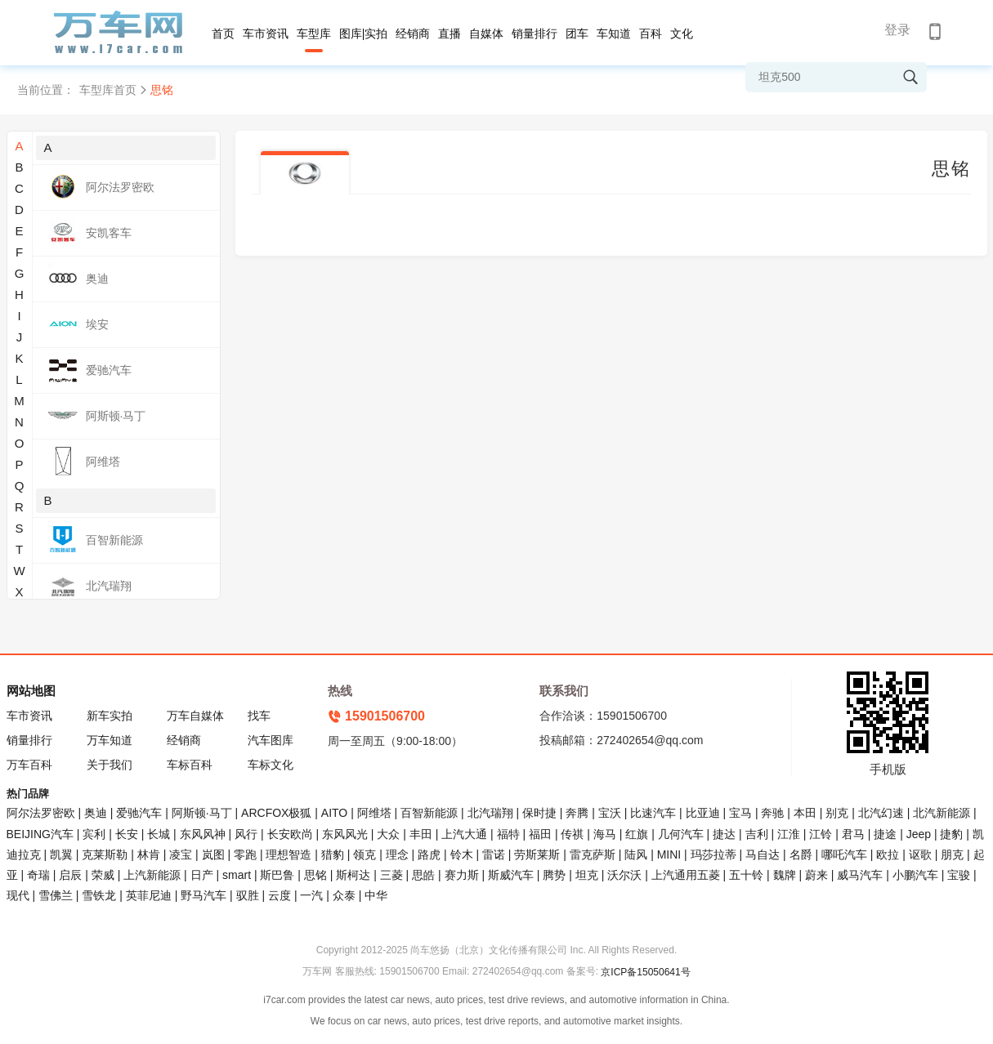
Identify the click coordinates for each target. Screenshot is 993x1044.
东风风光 (345, 834)
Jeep (918, 834)
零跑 (245, 854)
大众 (388, 834)
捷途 (885, 834)
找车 (259, 715)
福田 (540, 834)
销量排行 (534, 33)
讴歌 (920, 854)
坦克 (586, 874)
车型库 (314, 33)
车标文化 (270, 764)
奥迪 (95, 812)
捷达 (724, 834)
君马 (853, 834)
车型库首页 (107, 89)
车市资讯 (266, 33)
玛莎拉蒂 (713, 854)
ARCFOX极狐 (276, 812)
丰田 (420, 834)
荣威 (103, 874)
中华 (376, 895)
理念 (397, 854)
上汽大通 (464, 834)
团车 (577, 33)
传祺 (572, 834)
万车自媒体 (195, 715)
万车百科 (29, 764)
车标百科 (189, 764)
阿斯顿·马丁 (202, 812)
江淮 (788, 834)
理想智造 (288, 854)
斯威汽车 (511, 874)
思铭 (315, 874)
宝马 (740, 812)
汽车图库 (270, 740)
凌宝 (180, 854)
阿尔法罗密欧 (42, 812)
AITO (334, 812)
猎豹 (332, 854)
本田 (805, 812)
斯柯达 (353, 874)
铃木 (461, 854)
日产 (201, 874)
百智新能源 (429, 812)
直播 (449, 33)
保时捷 (539, 812)
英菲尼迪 (149, 895)
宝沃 (609, 812)
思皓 (423, 874)
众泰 (344, 895)
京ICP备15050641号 (645, 972)
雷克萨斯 (592, 854)
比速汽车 (653, 812)
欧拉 (887, 854)
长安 (126, 834)
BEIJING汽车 (40, 834)
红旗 (636, 834)
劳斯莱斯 (537, 854)
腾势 (554, 874)
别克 (836, 812)
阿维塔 (374, 812)
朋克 (952, 854)
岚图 (213, 854)
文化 (681, 33)
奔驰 (772, 812)
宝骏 (958, 874)
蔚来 (816, 874)
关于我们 (109, 764)
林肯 (148, 854)
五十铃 (746, 874)
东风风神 (203, 834)
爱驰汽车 (139, 812)
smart (236, 874)
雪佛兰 (55, 895)
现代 (18, 895)
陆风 (635, 854)
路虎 (429, 854)
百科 (650, 33)
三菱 (391, 874)
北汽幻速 (881, 812)
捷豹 (951, 834)
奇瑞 (38, 874)
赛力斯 (462, 874)
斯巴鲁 (277, 874)
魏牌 (784, 874)
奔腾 (577, 812)
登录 (897, 30)
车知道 (614, 33)
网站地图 (31, 691)
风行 (246, 834)
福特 (508, 834)
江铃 (820, 834)
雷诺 (493, 854)
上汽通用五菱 (685, 874)
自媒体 (486, 33)
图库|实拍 (363, 33)
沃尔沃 (624, 874)
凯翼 (61, 854)
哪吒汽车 (844, 854)
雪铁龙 (99, 895)
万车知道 (109, 740)
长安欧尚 (290, 834)
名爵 (800, 854)
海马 (604, 834)
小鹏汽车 (915, 874)
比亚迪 (703, 812)
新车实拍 (109, 715)
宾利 (94, 834)
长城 (158, 834)
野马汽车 (203, 895)
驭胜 (247, 895)
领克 (364, 854)
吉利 (756, 834)
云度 (279, 895)
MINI (669, 854)
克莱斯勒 (104, 854)
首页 (223, 33)
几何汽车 (681, 834)
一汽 (311, 895)
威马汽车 (860, 874)
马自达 (762, 854)
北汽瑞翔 (490, 812)
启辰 (70, 874)
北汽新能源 (941, 812)
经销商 (413, 33)
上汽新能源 (152, 874)
